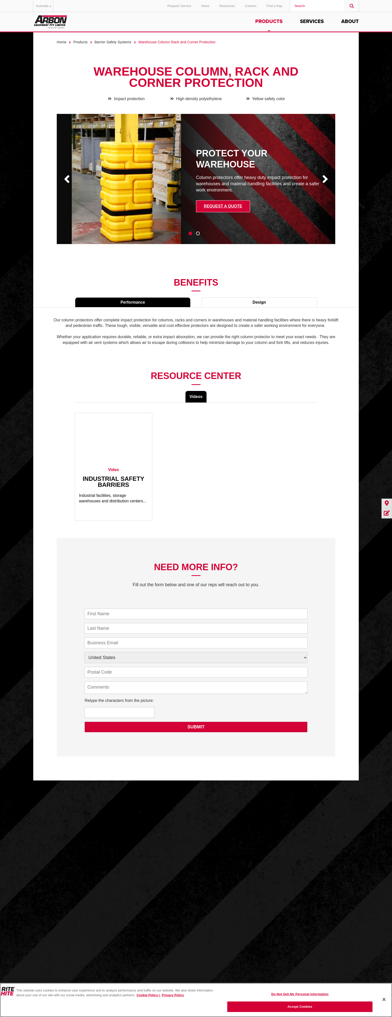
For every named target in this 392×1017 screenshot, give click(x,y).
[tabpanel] (196, 183)
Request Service (179, 6)
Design (259, 302)
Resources (227, 6)
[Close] (384, 999)
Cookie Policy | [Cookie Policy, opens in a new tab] (148, 995)
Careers (250, 6)
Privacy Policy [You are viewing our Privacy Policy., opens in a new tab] (173, 995)
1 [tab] (190, 233)
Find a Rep (274, 6)
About (350, 22)
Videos (196, 396)
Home (61, 42)
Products (268, 22)
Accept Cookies (300, 1006)
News (205, 6)
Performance (132, 302)
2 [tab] (198, 233)
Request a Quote (223, 206)
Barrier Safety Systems (112, 42)
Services (312, 22)
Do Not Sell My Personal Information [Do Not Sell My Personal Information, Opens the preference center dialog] (299, 994)
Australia (45, 6)
